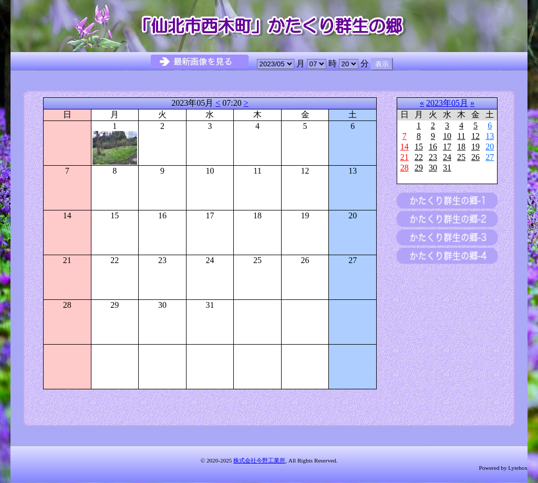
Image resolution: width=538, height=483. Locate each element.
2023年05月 (447, 102)
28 (404, 167)
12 (475, 136)
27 (489, 157)
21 (404, 157)
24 (447, 157)
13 (489, 136)
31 (447, 167)
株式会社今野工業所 (259, 460)
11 (461, 136)
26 (475, 157)
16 (433, 146)
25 (461, 157)
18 (461, 146)
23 (433, 157)
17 (447, 146)
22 (419, 157)
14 (404, 146)
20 (489, 146)
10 (447, 136)
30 (433, 167)
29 (419, 167)
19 (475, 146)
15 (419, 146)
